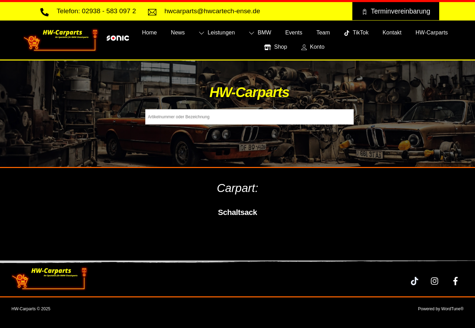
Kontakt (392, 32)
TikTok (356, 32)
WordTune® (452, 308)
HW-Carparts (432, 32)
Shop (275, 47)
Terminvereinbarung (395, 11)
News (178, 32)
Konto (313, 47)
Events (293, 32)
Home (149, 32)
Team (323, 32)
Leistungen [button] (217, 32)
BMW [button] (260, 32)
